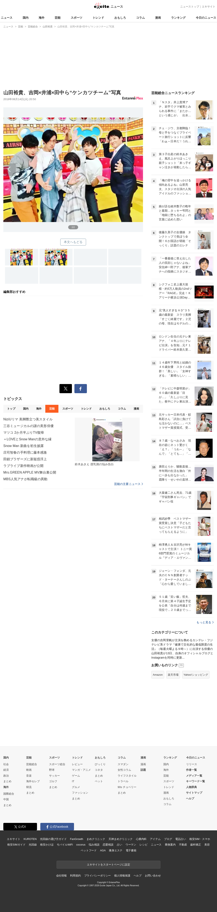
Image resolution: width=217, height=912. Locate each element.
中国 (6, 799)
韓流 (29, 787)
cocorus (80, 844)
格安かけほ (46, 844)
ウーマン (131, 844)
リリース (191, 764)
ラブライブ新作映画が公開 (23, 466)
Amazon (158, 674)
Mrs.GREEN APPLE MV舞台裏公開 (29, 472)
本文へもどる (73, 242)
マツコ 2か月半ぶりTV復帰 (23, 432)
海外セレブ (33, 781)
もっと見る (205, 622)
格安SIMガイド (16, 844)
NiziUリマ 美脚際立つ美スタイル (28, 419)
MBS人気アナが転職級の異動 (25, 479)
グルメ (76, 787)
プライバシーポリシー (97, 875)
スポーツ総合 (57, 764)
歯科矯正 (195, 844)
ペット (99, 781)
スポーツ (76, 17)
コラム (140, 17)
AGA (103, 850)
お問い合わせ (153, 875)
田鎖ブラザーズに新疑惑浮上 (25, 459)
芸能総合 (31, 764)
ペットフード (89, 850)
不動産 (183, 844)
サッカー (54, 775)
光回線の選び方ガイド (53, 839)
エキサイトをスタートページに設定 (108, 864)
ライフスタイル (127, 775)
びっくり (100, 764)
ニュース (6, 17)
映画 (29, 769)
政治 (6, 775)
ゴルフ (53, 781)
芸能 (57, 17)
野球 (51, 769)
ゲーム (76, 775)
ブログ (168, 839)
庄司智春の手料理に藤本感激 (25, 452)
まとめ (7, 781)
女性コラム (124, 769)
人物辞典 (191, 787)
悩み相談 (94, 844)
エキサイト (208, 6)
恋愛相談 (108, 844)
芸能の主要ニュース (128, 483)
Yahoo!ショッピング (196, 674)
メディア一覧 (194, 775)
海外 (41, 17)
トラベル (123, 781)
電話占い (180, 839)
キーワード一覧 (195, 781)
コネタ (99, 769)
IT (73, 781)
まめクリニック (95, 839)
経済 (6, 769)
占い (119, 844)
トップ (11, 408)
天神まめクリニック (120, 839)
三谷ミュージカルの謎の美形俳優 (28, 426)
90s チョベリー (127, 787)
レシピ (143, 844)
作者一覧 (191, 769)
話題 (143, 769)
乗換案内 (170, 844)
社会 (6, 764)
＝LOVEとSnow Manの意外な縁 (27, 439)
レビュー (77, 764)
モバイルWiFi (65, 844)
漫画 (158, 17)
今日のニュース (206, 17)
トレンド (98, 17)
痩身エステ (115, 850)
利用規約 (75, 875)
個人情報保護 (122, 875)
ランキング (178, 17)
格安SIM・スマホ (199, 839)
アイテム (155, 839)
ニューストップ (189, 6)
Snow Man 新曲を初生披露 (23, 446)
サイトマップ (194, 792)
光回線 (33, 844)
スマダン (123, 764)
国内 (25, 17)
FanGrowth (76, 839)
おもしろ (120, 17)
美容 (207, 844)
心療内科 (141, 839)
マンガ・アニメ (81, 769)
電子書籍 (131, 850)
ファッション (80, 792)
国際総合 (8, 793)
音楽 (29, 775)
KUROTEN (30, 839)
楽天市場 (173, 674)
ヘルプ (190, 798)
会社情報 (61, 875)
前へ (73, 164)
